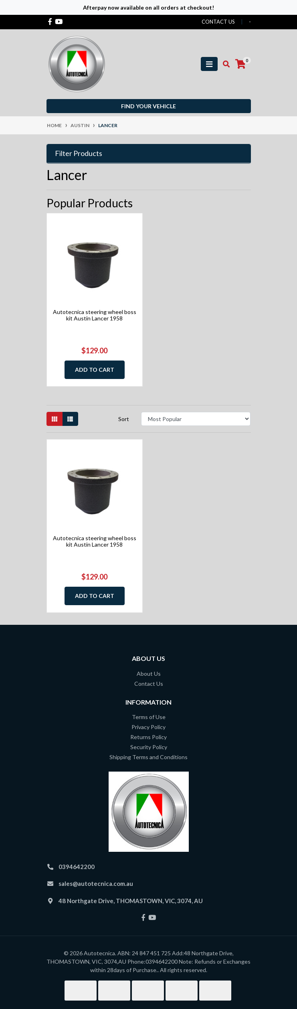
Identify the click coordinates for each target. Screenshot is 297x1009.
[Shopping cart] (240, 64)
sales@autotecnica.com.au (96, 883)
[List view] (70, 419)
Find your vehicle (148, 106)
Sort (123, 418)
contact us (218, 21)
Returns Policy (148, 736)
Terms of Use (149, 716)
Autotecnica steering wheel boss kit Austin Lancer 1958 (94, 315)
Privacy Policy (148, 726)
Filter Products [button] (78, 153)
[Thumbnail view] (54, 419)
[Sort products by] (196, 419)
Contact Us (148, 683)
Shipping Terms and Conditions (148, 757)
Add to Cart (94, 369)
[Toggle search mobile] (224, 64)
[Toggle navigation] (209, 64)
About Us (149, 673)
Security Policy (148, 747)
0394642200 (77, 866)
